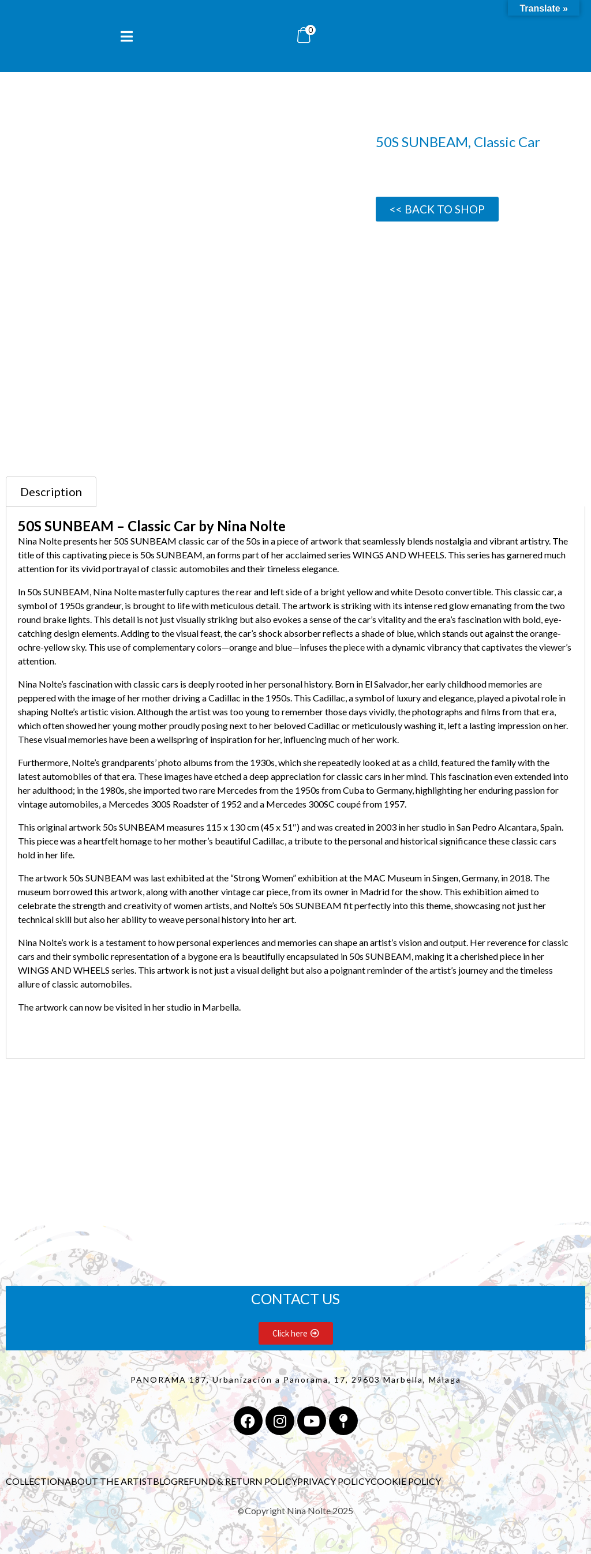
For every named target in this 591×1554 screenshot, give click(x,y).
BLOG (165, 1481)
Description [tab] (51, 491)
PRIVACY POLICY (334, 1481)
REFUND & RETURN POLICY (237, 1481)
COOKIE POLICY (406, 1481)
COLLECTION (35, 1481)
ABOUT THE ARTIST (109, 1481)
